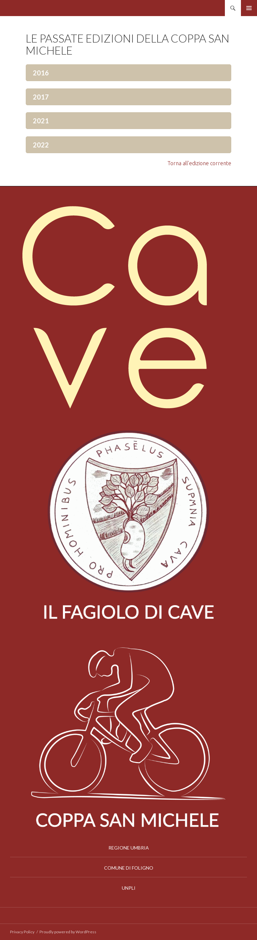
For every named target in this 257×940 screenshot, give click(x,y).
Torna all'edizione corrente (199, 163)
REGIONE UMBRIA (128, 848)
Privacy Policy (22, 931)
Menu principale (249, 8)
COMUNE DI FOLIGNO (128, 868)
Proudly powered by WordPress (67, 931)
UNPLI (129, 888)
